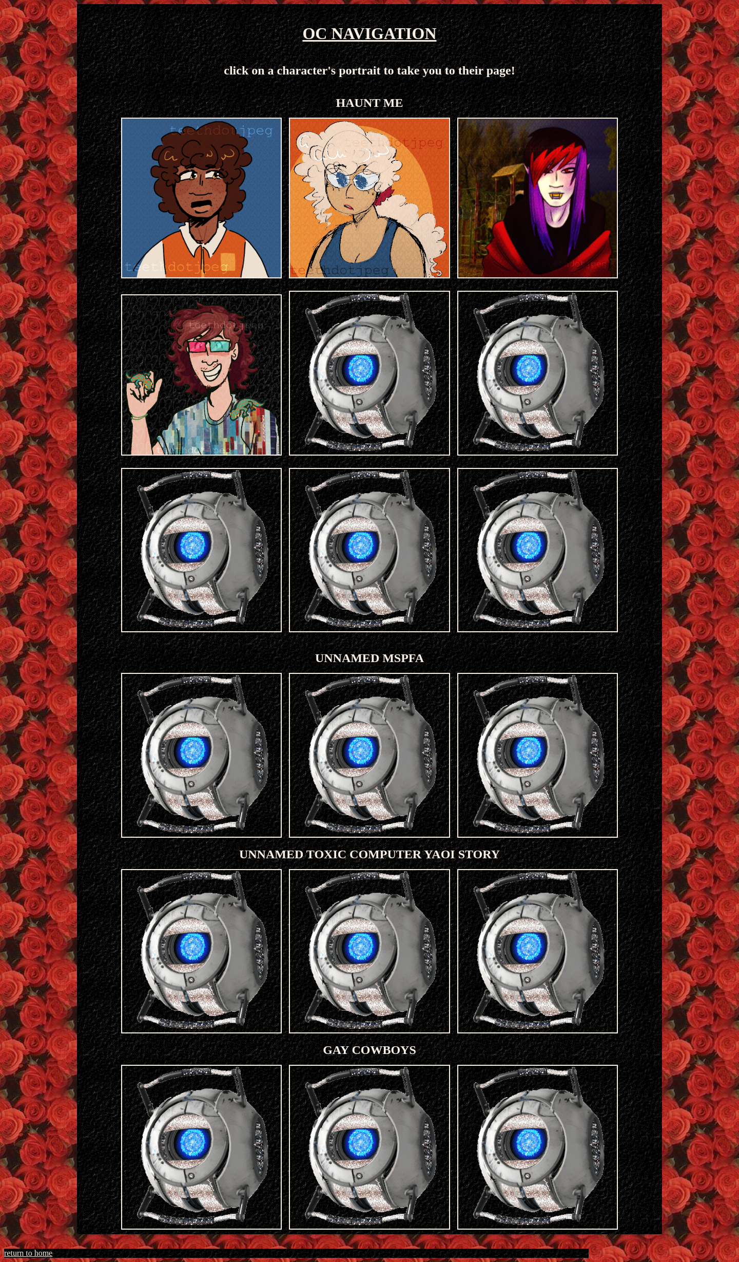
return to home (28, 1253)
